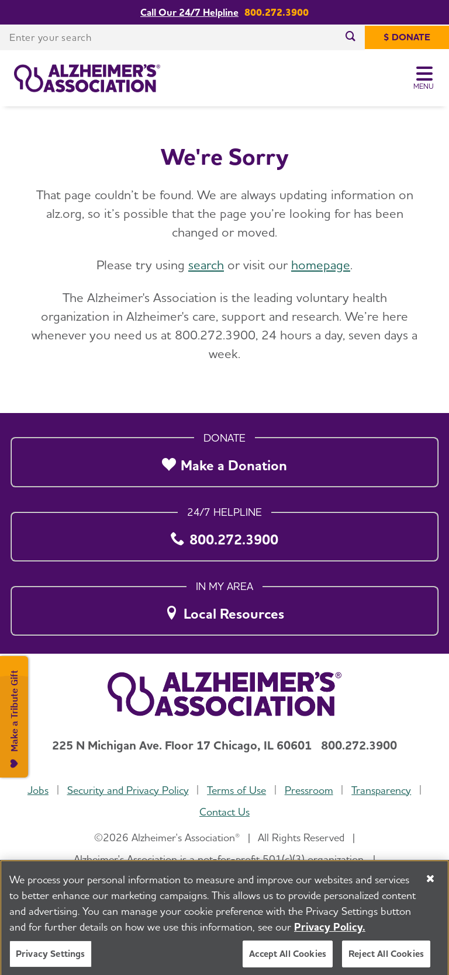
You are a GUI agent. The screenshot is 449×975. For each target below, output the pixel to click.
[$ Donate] (407, 37)
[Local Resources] (224, 608)
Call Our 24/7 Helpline (189, 13)
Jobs (38, 790)
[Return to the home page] (87, 78)
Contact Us (224, 812)
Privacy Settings (50, 961)
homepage (320, 264)
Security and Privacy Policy (128, 790)
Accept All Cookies (287, 961)
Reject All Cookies (386, 961)
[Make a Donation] (224, 459)
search (206, 264)
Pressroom (309, 790)
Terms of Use (236, 790)
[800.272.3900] (224, 533)
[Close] (430, 887)
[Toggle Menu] (424, 78)
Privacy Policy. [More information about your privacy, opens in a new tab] (329, 935)
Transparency (381, 790)
